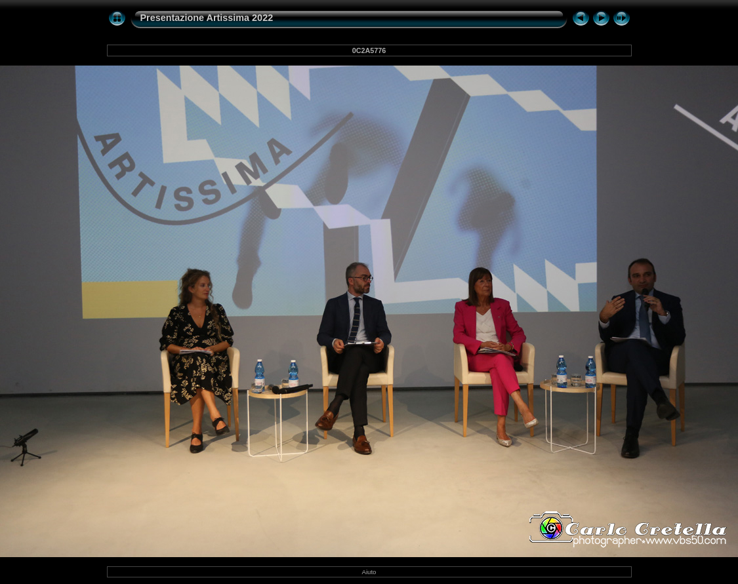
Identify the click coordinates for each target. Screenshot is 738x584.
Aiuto (369, 571)
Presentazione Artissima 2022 (207, 17)
